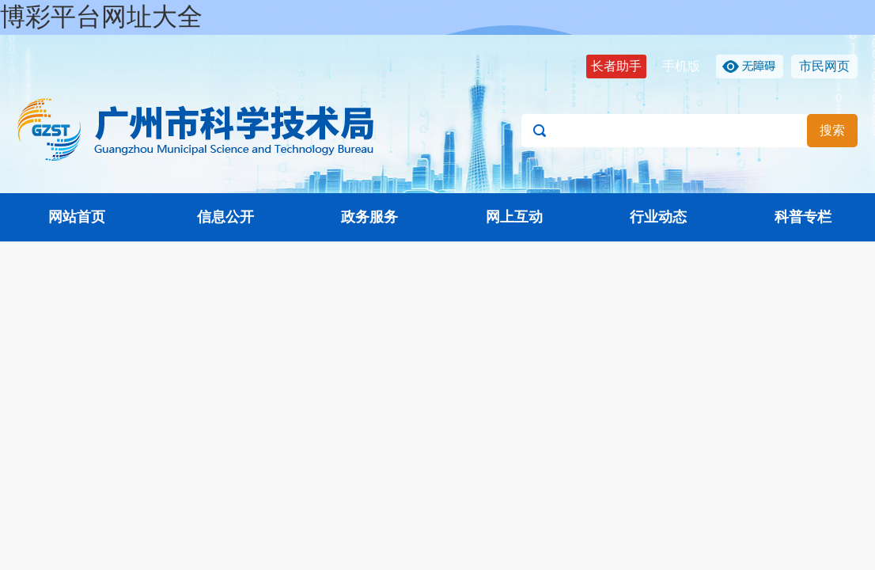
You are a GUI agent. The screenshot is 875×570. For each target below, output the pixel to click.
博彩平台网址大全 (101, 16)
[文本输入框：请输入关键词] (689, 130)
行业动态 (658, 217)
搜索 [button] (832, 130)
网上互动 (514, 217)
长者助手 (616, 66)
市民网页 (824, 66)
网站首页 (76, 217)
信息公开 (225, 217)
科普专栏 (803, 217)
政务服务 (369, 217)
